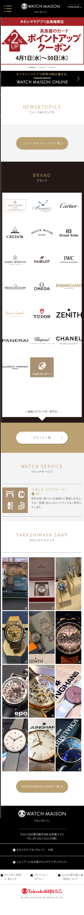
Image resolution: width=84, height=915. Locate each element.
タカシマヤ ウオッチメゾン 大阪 (33, 862)
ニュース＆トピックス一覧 (42, 145)
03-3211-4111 (41, 851)
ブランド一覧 (42, 444)
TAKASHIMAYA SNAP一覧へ (42, 797)
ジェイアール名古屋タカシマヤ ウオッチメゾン (40, 875)
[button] (80, 40)
